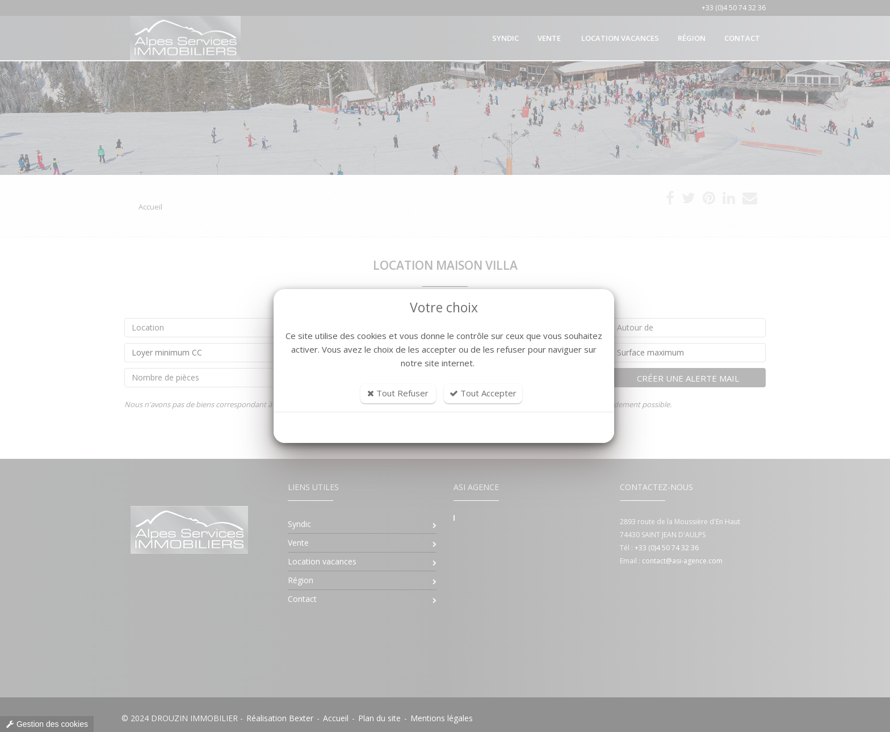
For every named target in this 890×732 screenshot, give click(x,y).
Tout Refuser (398, 393)
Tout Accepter (483, 393)
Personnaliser (444, 427)
